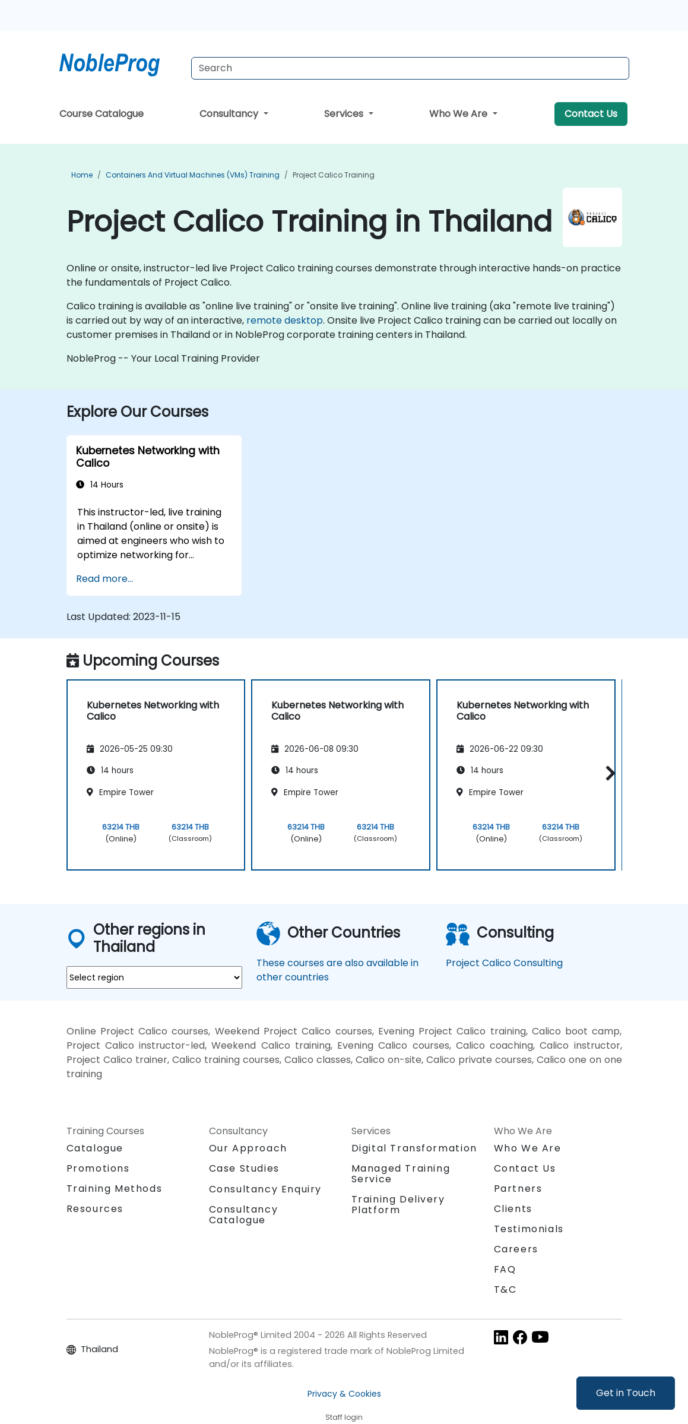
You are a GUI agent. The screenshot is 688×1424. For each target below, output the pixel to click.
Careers (516, 1249)
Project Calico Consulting (504, 963)
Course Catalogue (101, 114)
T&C (505, 1289)
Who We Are (459, 114)
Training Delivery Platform (398, 1204)
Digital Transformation (414, 1148)
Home (82, 175)
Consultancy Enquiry (265, 1189)
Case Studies (244, 1168)
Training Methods (114, 1188)
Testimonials (529, 1229)
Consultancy (230, 114)
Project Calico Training (334, 175)
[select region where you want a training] (154, 977)
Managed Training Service (401, 1174)
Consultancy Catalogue (243, 1215)
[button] (607, 772)
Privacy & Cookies (344, 1394)
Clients (513, 1209)
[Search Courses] (410, 68)
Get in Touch (625, 1393)
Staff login (344, 1417)
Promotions (98, 1168)
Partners (518, 1188)
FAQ (505, 1269)
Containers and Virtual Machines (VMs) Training (193, 175)
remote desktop (284, 320)
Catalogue (94, 1148)
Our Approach (248, 1148)
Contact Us (591, 114)
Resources (94, 1209)
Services (345, 114)
